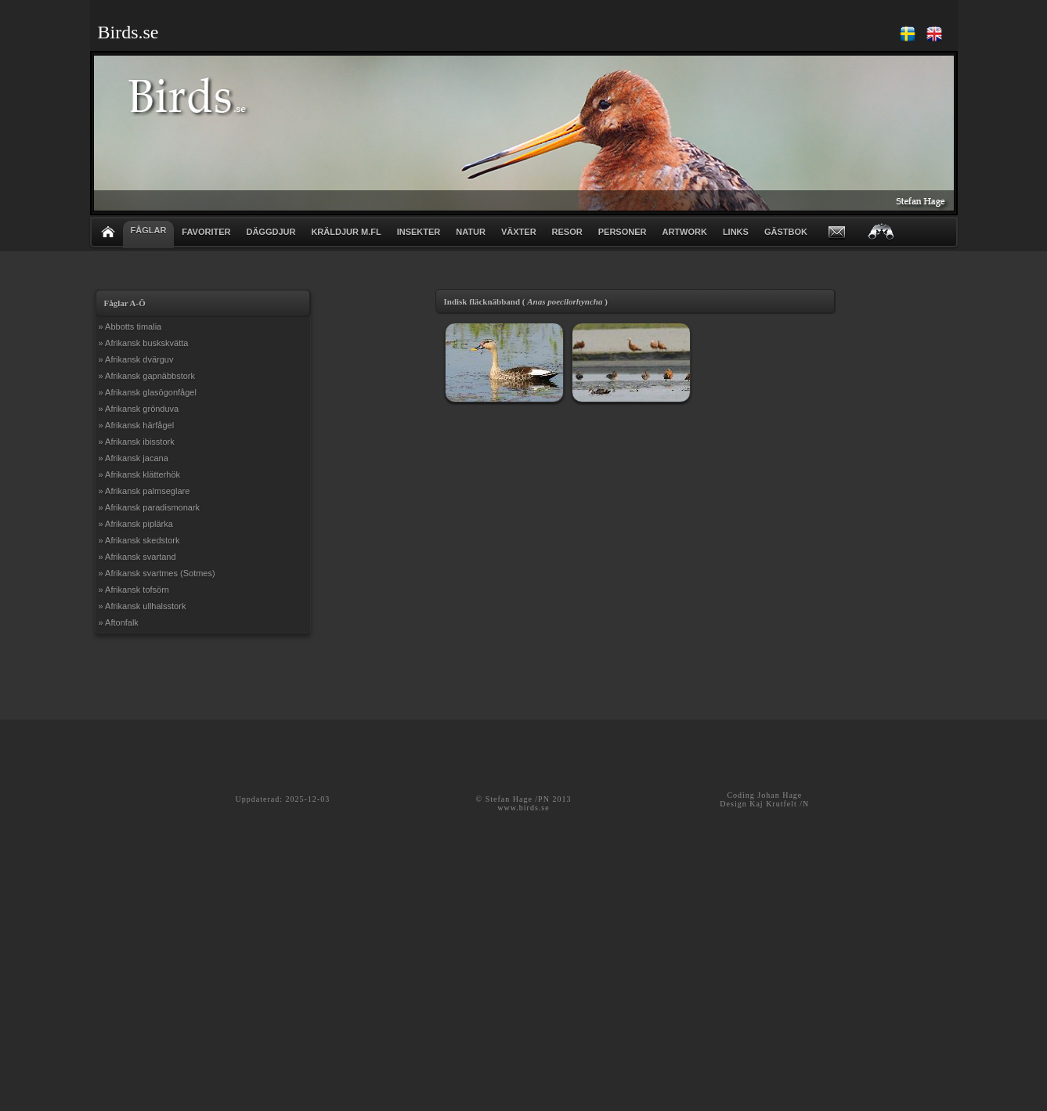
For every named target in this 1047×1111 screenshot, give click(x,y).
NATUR (471, 231)
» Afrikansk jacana (133, 458)
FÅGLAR (149, 230)
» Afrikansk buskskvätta (144, 343)
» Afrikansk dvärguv (136, 359)
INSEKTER (419, 231)
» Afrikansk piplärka (136, 523)
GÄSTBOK (785, 231)
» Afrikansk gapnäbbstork (147, 376)
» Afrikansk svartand (137, 556)
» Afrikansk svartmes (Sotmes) (157, 573)
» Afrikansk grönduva (139, 408)
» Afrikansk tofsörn (134, 589)
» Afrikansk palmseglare (144, 491)
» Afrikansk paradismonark (149, 507)
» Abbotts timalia (130, 326)
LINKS (736, 231)
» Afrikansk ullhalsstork (142, 606)
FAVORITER (206, 231)
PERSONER (622, 231)
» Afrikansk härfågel (137, 425)
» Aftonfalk (119, 622)
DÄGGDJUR (270, 231)
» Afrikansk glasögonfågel (148, 392)
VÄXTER (518, 231)
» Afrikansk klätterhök (140, 474)
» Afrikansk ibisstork (137, 441)
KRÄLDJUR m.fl (346, 231)
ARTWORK (684, 231)
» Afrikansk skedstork (139, 540)
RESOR (567, 231)
